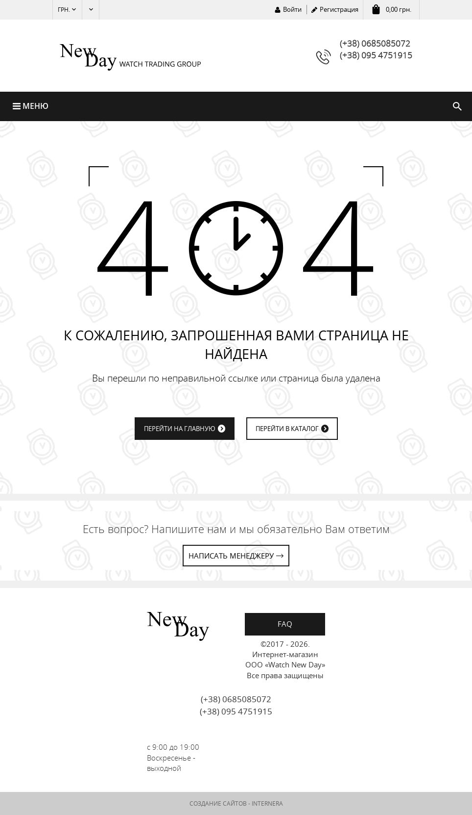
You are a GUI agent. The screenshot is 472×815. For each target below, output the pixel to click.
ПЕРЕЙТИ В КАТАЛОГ (287, 429)
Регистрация (339, 9)
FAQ (285, 624)
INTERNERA (267, 804)
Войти (292, 9)
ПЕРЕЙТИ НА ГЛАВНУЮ (179, 429)
